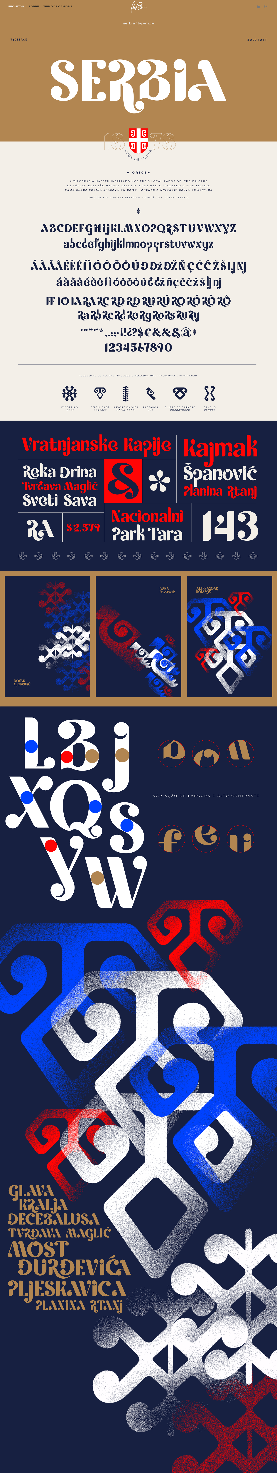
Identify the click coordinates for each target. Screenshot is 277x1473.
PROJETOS (16, 6)
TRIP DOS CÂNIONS (57, 6)
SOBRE (33, 6)
